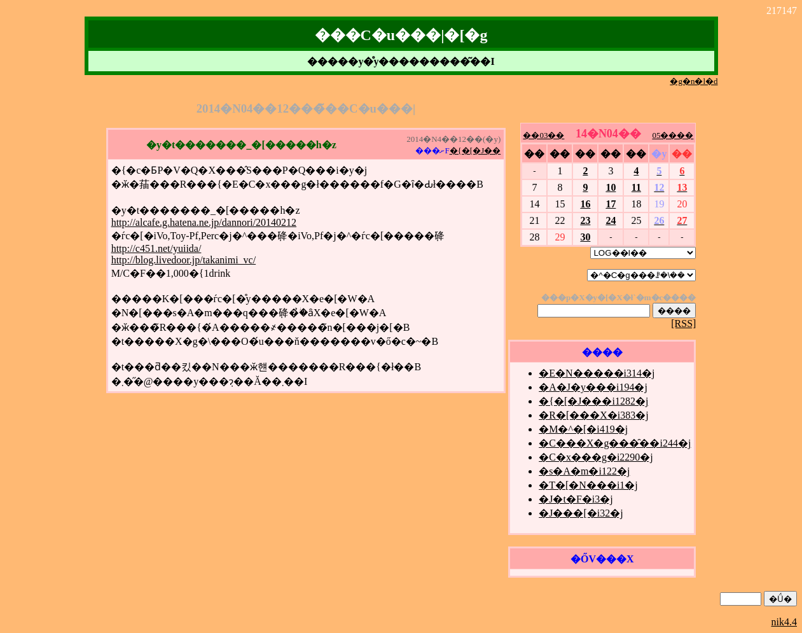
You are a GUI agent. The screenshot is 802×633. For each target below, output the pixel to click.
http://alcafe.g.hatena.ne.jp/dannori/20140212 (203, 222)
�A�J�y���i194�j (593, 387)
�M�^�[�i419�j (583, 429)
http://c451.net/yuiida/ (156, 248)
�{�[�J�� (475, 150)
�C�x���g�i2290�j (596, 457)
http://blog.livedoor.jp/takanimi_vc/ (183, 259)
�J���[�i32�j (581, 513)
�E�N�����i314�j (596, 373)
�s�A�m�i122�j (584, 471)
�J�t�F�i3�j (575, 499)
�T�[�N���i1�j (588, 485)
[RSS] (683, 323)
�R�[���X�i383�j (593, 415)
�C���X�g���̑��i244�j (615, 443)
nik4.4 (784, 621)
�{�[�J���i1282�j (593, 401)
